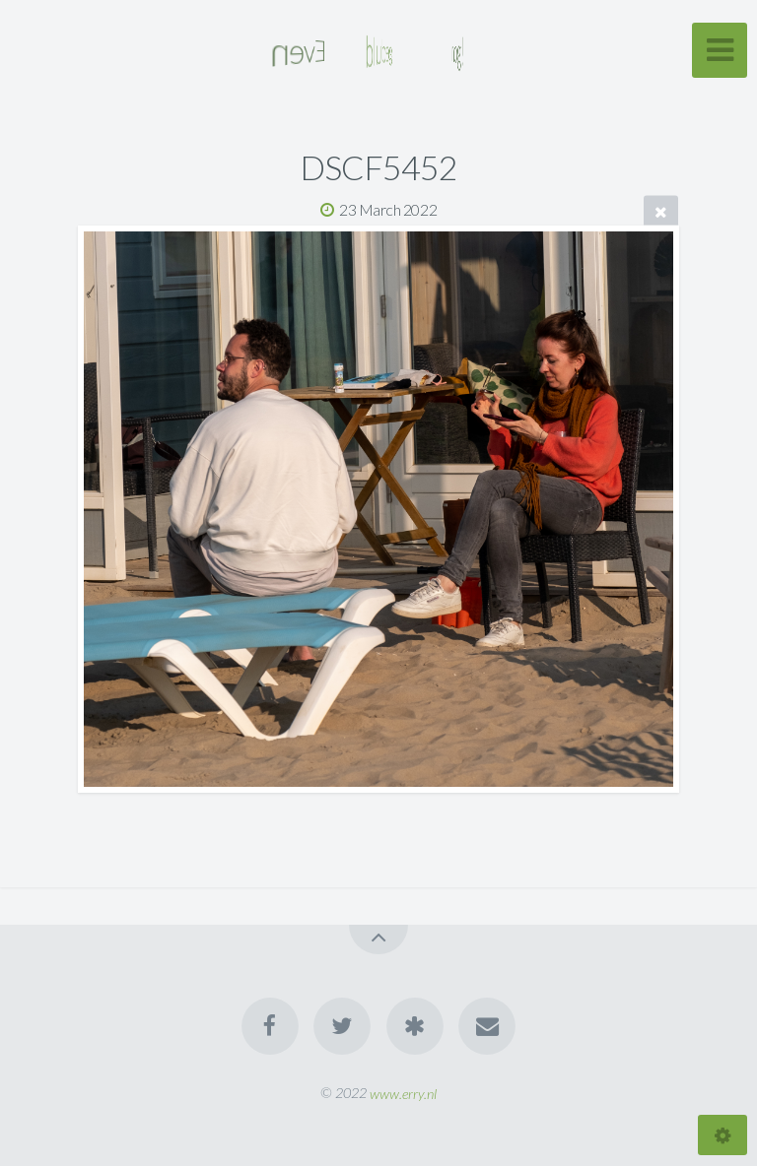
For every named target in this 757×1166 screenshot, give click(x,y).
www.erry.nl (403, 1092)
